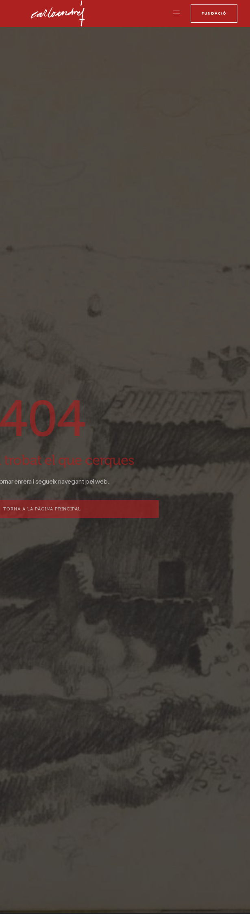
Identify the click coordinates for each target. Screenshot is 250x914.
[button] (176, 13)
